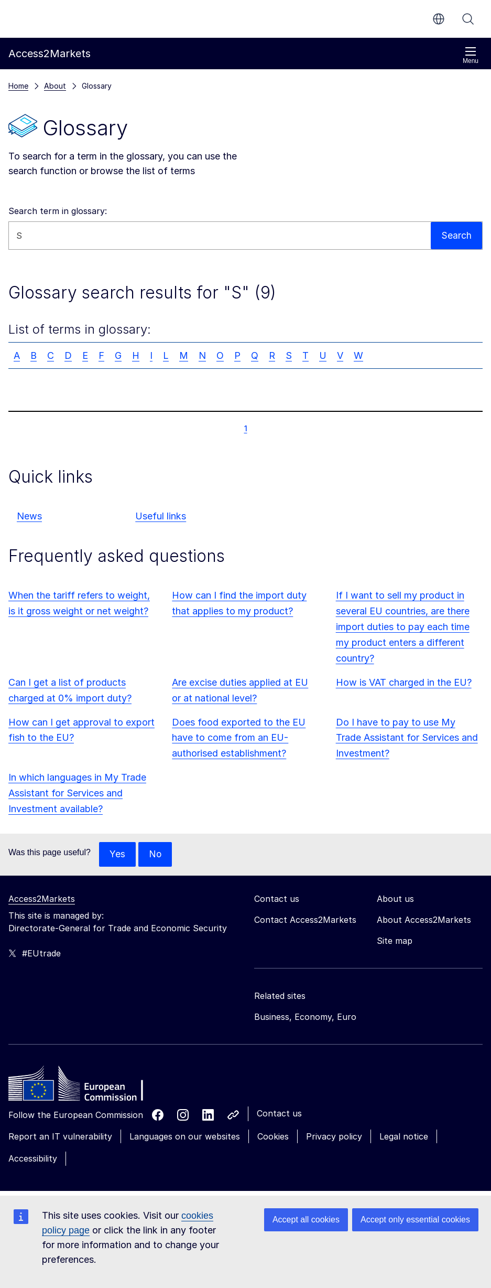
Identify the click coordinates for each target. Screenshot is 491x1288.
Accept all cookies (306, 1219)
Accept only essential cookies (415, 1219)
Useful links (160, 515)
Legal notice (403, 1137)
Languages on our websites (184, 1137)
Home (18, 85)
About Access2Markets (424, 920)
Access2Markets (41, 899)
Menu (470, 55)
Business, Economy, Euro (305, 1017)
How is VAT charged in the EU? (404, 682)
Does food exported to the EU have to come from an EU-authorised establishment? (238, 738)
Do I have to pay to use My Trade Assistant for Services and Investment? (407, 738)
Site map (394, 941)
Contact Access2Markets (305, 920)
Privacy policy (334, 1137)
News (29, 515)
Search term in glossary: (57, 211)
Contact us (279, 1114)
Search (468, 19)
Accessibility (32, 1159)
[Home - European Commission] (84, 1086)
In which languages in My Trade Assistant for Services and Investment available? (77, 793)
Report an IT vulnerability (60, 1137)
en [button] (438, 19)
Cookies (273, 1137)
